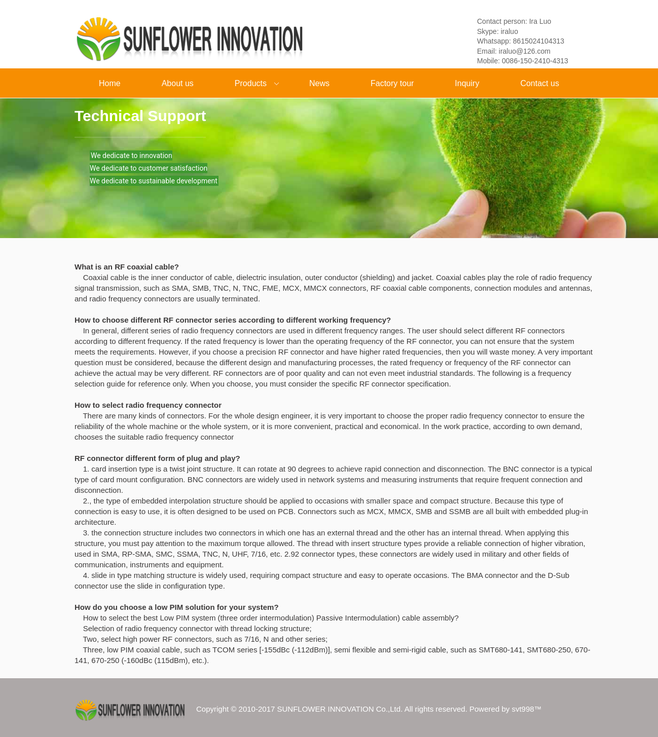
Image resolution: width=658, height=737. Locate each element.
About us (178, 83)
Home (110, 83)
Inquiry (467, 83)
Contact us (539, 83)
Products (248, 84)
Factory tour (392, 83)
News (319, 83)
